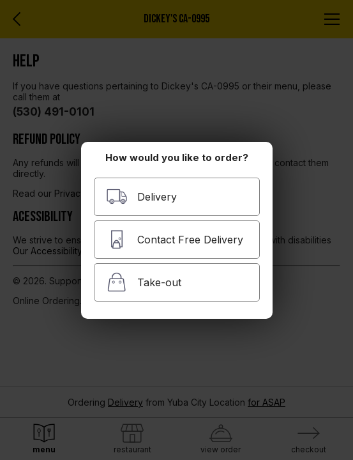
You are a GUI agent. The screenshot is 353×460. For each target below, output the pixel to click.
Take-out (143, 282)
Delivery (141, 196)
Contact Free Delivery (174, 239)
